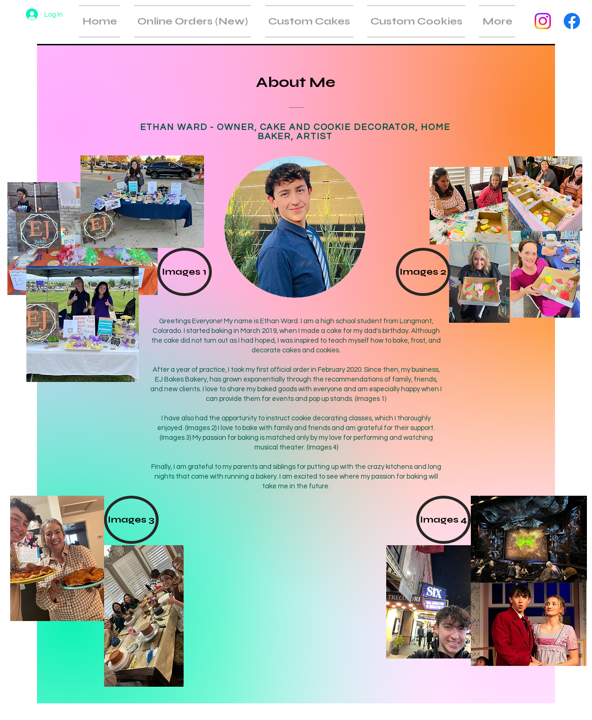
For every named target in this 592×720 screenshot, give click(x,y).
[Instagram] (543, 21)
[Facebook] (572, 21)
